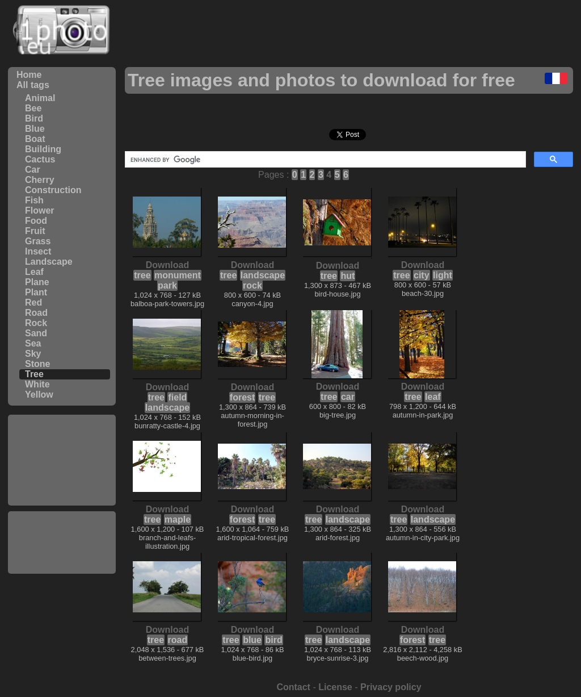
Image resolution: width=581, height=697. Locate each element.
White (37, 384)
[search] (324, 160)
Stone (37, 364)
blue (252, 640)
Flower (39, 210)
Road (36, 313)
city (422, 275)
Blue (35, 128)
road (178, 640)
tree (142, 275)
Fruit (35, 231)
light (442, 275)
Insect (38, 251)
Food (36, 221)
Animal (40, 98)
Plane (37, 282)
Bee (33, 108)
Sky (33, 353)
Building (43, 149)
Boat (35, 139)
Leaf (34, 272)
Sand (36, 333)
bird (273, 640)
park (167, 285)
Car (32, 169)
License (335, 687)
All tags (32, 85)
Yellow (39, 394)
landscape (263, 275)
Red (33, 302)
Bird (34, 118)
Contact (293, 687)
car (348, 397)
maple (178, 519)
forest (242, 397)
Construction (53, 190)
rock (252, 285)
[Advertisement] (62, 460)
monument (177, 275)
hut (347, 276)
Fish (34, 200)
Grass (37, 241)
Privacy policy (391, 687)
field (177, 397)
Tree (34, 374)
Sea (33, 343)
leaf (433, 397)
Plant (36, 292)
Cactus (40, 159)
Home (28, 75)
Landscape (49, 261)
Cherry (39, 180)
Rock (36, 323)
